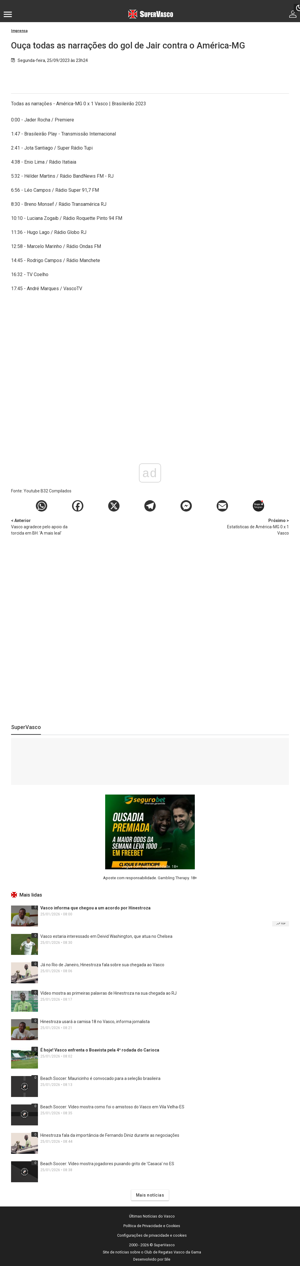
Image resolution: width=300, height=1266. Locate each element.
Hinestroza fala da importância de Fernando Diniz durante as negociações (109, 1135)
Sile (167, 1259)
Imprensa (19, 31)
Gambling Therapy (173, 878)
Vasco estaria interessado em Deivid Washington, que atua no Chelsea (106, 936)
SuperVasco (26, 727)
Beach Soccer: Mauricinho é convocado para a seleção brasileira (100, 1078)
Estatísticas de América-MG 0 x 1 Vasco (257, 526)
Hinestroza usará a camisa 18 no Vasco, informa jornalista (95, 1021)
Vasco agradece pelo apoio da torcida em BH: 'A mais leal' (42, 526)
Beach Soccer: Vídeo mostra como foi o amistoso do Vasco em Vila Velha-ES (112, 1106)
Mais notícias (150, 1195)
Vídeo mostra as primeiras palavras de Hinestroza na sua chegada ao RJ (108, 993)
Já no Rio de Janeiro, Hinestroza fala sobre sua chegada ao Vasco (102, 964)
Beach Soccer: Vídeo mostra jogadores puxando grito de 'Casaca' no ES (107, 1163)
